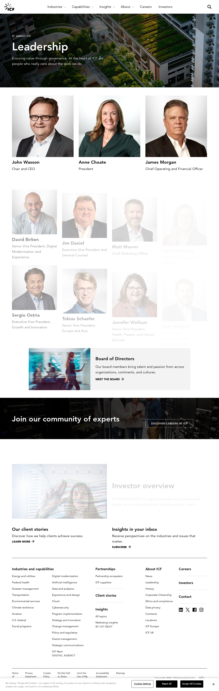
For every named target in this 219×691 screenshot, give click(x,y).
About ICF (21, 36)
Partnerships (107, 569)
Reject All (166, 683)
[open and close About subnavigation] (127, 7)
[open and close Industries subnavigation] (57, 7)
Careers (187, 569)
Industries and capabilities (35, 569)
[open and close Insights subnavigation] (107, 7)
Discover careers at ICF (169, 435)
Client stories (107, 595)
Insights (103, 609)
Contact (187, 596)
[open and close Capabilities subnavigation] (83, 7)
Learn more (23, 541)
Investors (188, 583)
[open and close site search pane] (209, 7)
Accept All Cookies (191, 683)
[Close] (213, 684)
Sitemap (120, 673)
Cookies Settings (142, 683)
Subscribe (121, 546)
